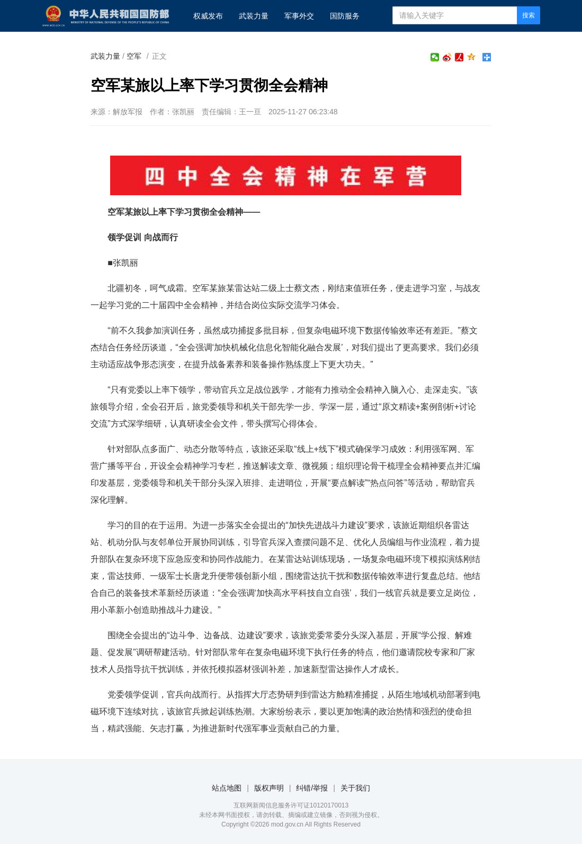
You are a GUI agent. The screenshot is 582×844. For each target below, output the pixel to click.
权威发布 (208, 16)
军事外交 (299, 16)
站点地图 (226, 788)
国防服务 (345, 16)
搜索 (528, 15)
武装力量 (253, 16)
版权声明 (269, 788)
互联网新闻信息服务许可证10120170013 (291, 805)
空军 (134, 56)
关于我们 (355, 788)
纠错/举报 (312, 788)
